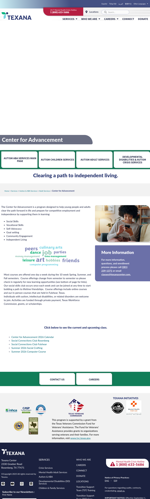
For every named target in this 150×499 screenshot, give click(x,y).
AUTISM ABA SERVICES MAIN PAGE (20, 159)
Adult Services (44, 191)
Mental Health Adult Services (53, 472)
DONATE (143, 19)
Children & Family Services (52, 488)
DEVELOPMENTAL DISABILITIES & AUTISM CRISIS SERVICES (132, 159)
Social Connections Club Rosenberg (30, 340)
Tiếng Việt (112, 4)
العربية (120, 4)
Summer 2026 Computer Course (28, 351)
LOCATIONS (82, 481)
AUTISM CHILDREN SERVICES (57, 159)
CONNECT (128, 19)
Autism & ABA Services (28, 191)
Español (104, 4)
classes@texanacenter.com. (116, 274)
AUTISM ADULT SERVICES (95, 159)
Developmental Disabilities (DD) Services (54, 482)
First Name (7, 495)
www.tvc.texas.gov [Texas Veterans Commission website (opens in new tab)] (80, 438)
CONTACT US (57, 379)
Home (6, 191)
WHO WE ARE (90, 19)
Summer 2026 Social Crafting (26, 347)
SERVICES (69, 19)
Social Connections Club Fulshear (29, 344)
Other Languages (141, 4)
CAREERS (111, 19)
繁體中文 (128, 4)
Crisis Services (46, 468)
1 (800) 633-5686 (59, 12)
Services (14, 191)
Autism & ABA (46, 476)
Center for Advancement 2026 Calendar (32, 337)
